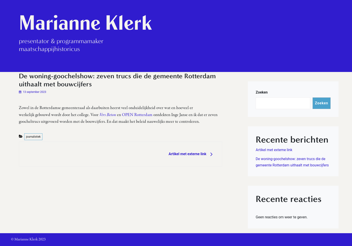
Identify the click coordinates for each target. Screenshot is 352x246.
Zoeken (262, 92)
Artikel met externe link (274, 150)
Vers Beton (107, 115)
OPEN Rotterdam (137, 115)
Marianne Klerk (85, 23)
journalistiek (33, 136)
